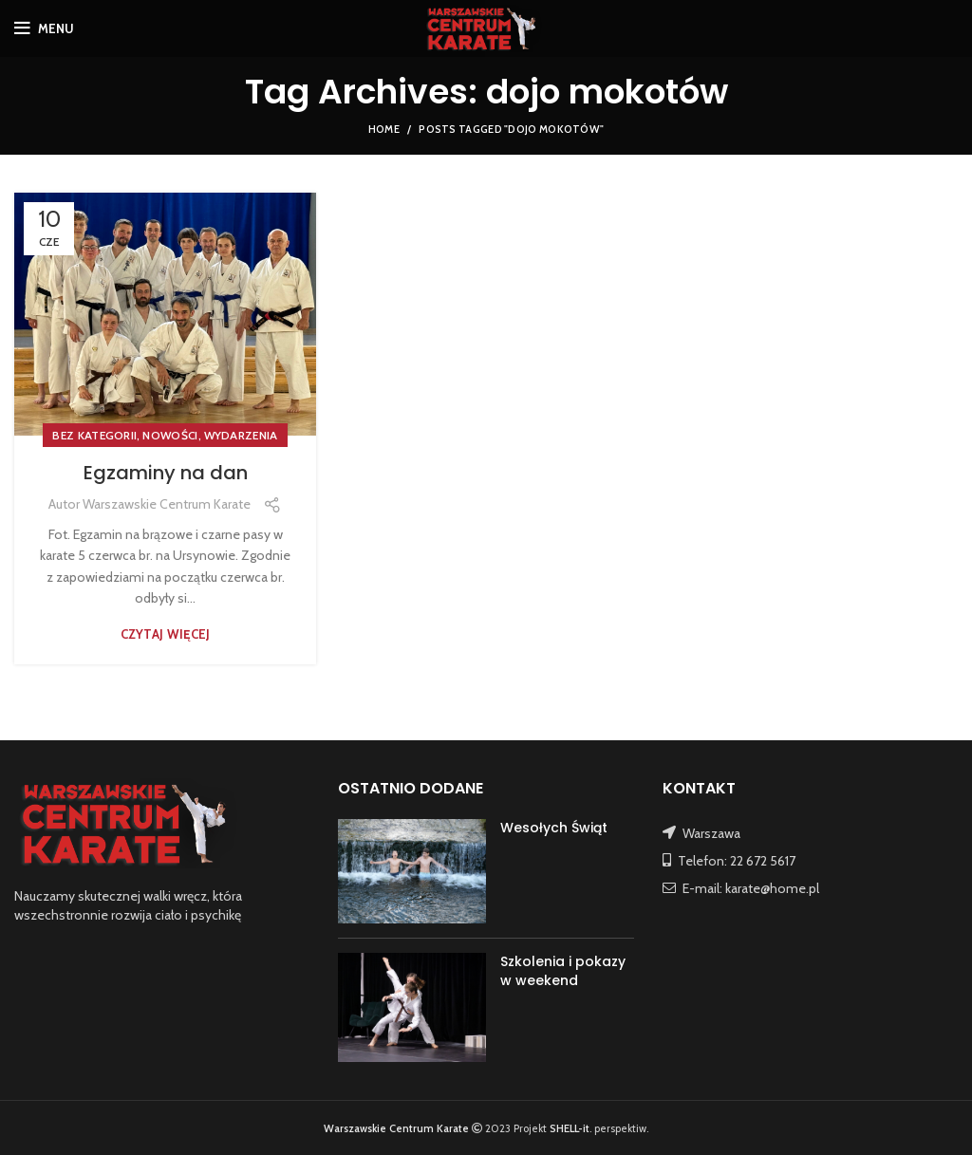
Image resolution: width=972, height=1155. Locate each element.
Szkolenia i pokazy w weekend (563, 971)
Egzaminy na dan (166, 472)
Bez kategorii (94, 435)
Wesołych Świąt (554, 827)
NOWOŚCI (169, 435)
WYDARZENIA (241, 435)
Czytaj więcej (166, 634)
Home (384, 129)
